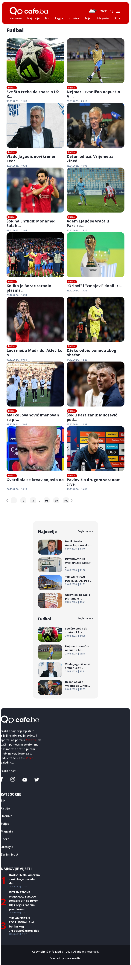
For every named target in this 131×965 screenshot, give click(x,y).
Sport (118, 18)
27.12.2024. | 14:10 (77, 230)
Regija (59, 18)
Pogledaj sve (85, 531)
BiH (47, 18)
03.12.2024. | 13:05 (17, 424)
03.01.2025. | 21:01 (17, 230)
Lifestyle (7, 847)
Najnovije (33, 18)
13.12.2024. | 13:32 (77, 290)
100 (66, 500)
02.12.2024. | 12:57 (77, 424)
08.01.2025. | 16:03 (77, 165)
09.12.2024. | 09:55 (17, 359)
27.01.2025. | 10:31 (17, 165)
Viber (29, 758)
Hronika (74, 18)
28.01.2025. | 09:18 (77, 101)
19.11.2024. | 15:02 (77, 489)
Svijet (88, 18)
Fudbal (11, 87)
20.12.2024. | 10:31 (17, 295)
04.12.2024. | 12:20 (77, 359)
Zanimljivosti (10, 854)
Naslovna (16, 18)
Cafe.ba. (31, 740)
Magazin (103, 18)
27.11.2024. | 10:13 (17, 489)
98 (46, 500)
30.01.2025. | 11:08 (17, 101)
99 (56, 500)
